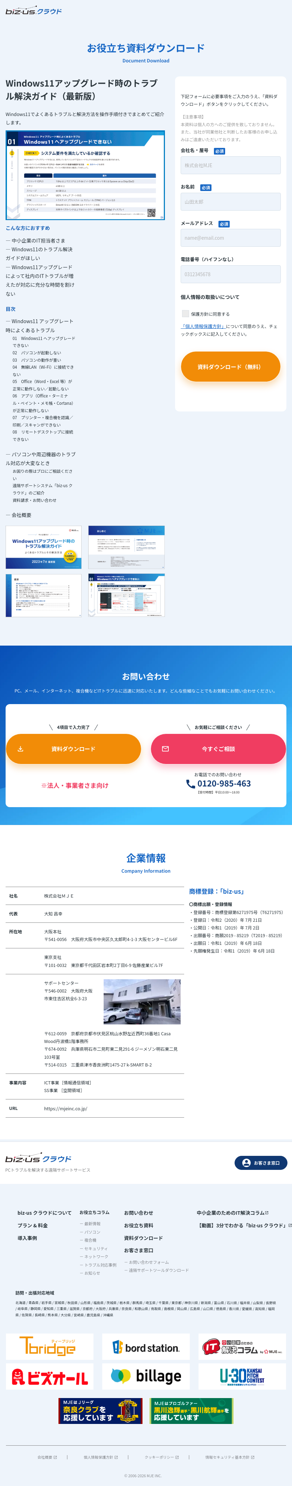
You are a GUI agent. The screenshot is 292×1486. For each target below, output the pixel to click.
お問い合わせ (142, 1212)
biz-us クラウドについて (41, 1212)
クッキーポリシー (162, 1457)
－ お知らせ (89, 1273)
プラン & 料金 (31, 1224)
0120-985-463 (204, 785)
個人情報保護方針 (101, 1457)
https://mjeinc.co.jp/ (64, 1111)
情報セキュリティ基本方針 (230, 1457)
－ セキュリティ (93, 1248)
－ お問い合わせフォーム (151, 1258)
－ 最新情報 (89, 1223)
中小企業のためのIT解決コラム (239, 1212)
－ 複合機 (87, 1240)
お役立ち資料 (142, 1224)
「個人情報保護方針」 (202, 326)
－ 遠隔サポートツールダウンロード (161, 1266)
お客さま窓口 (261, 1163)
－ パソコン (89, 1232)
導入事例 (26, 1235)
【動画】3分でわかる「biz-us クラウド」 (249, 1224)
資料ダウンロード (146, 1235)
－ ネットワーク (93, 1257)
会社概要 (47, 1457)
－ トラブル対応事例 (97, 1265)
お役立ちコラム (94, 1212)
